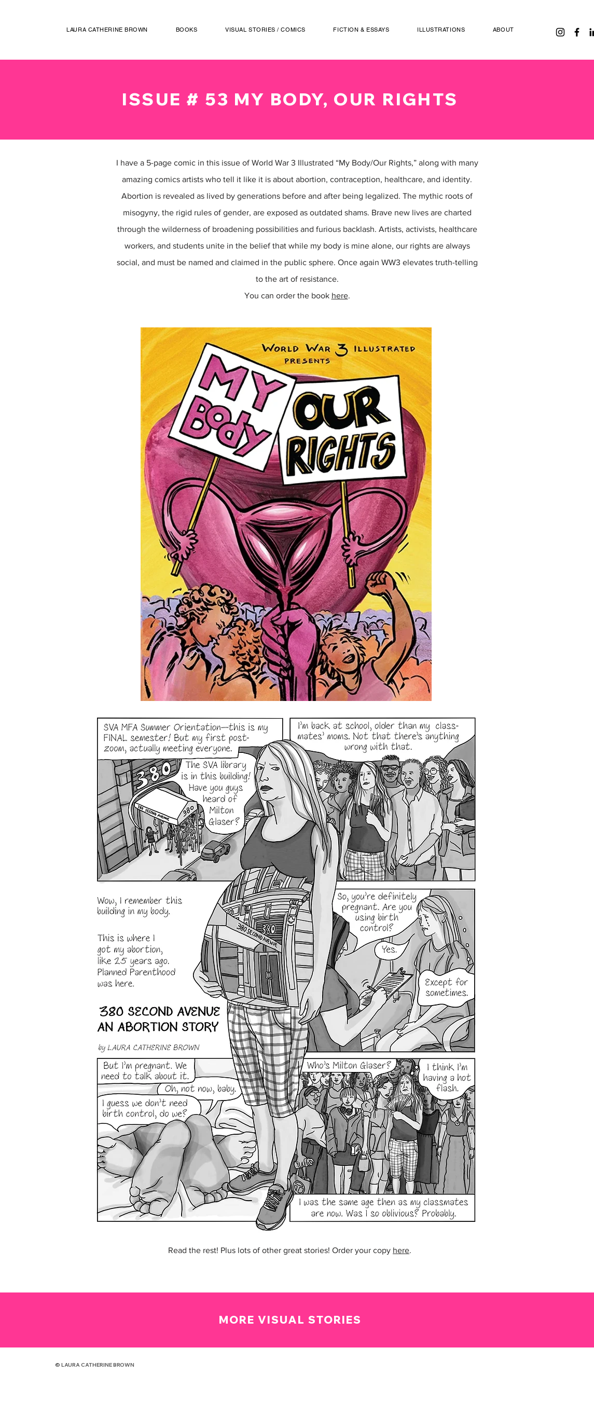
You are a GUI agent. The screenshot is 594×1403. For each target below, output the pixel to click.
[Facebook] (577, 32)
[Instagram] (560, 32)
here (339, 295)
